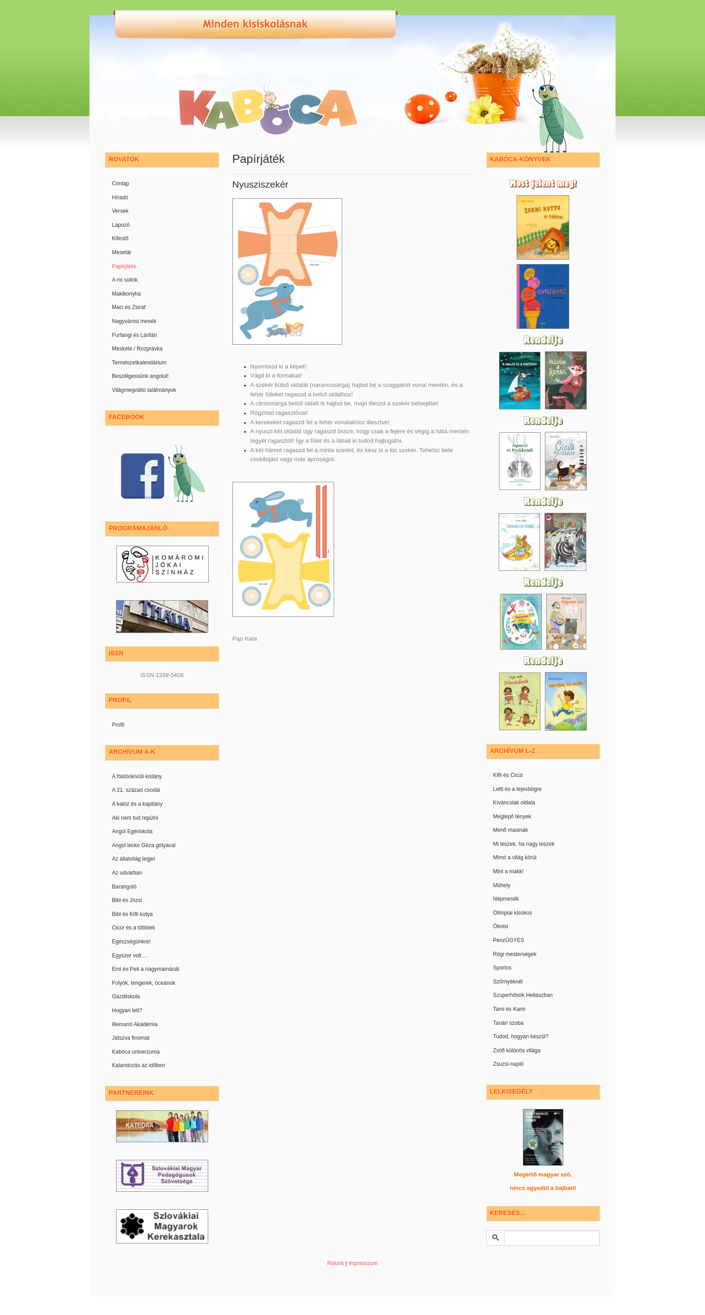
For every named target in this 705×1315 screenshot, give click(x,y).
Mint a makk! (508, 871)
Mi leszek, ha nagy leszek (524, 844)
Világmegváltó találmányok (144, 390)
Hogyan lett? (127, 1010)
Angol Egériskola (132, 831)
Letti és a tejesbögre (517, 789)
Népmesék (506, 899)
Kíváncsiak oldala (514, 802)
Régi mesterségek (515, 954)
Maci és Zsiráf (129, 307)
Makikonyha (126, 294)
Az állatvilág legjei (133, 859)
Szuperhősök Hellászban (523, 995)
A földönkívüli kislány (137, 776)
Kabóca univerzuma (136, 1052)
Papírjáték (124, 266)
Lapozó (120, 225)
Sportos (502, 968)
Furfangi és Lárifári (134, 335)
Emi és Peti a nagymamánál (145, 969)
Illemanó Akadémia (134, 1024)
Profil (118, 725)
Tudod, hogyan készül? (521, 1036)
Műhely (502, 885)
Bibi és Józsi (127, 900)
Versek (120, 211)
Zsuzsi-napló (508, 1064)
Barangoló (124, 887)
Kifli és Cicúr (508, 775)
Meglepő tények (512, 816)
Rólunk (335, 1263)
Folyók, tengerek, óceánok (143, 983)
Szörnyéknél (508, 981)
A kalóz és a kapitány (137, 804)
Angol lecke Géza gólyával (143, 845)
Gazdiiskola (126, 996)
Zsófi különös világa (516, 1050)
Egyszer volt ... (129, 955)
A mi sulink (125, 280)
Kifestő (120, 238)
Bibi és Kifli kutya (132, 914)
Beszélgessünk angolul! (140, 376)
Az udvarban (127, 873)
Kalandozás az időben (138, 1065)
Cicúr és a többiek (133, 928)
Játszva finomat (130, 1038)
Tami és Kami (509, 1009)
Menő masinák (510, 830)
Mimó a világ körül (515, 857)
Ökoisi (500, 926)
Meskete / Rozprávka (137, 349)
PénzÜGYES (508, 940)
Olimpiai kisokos (512, 913)
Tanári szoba (508, 1023)
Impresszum (363, 1263)
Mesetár (121, 252)
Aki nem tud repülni (135, 818)
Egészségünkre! (131, 941)
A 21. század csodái (136, 790)
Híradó (120, 197)
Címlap (120, 183)
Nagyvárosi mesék (134, 321)
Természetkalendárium (139, 362)
